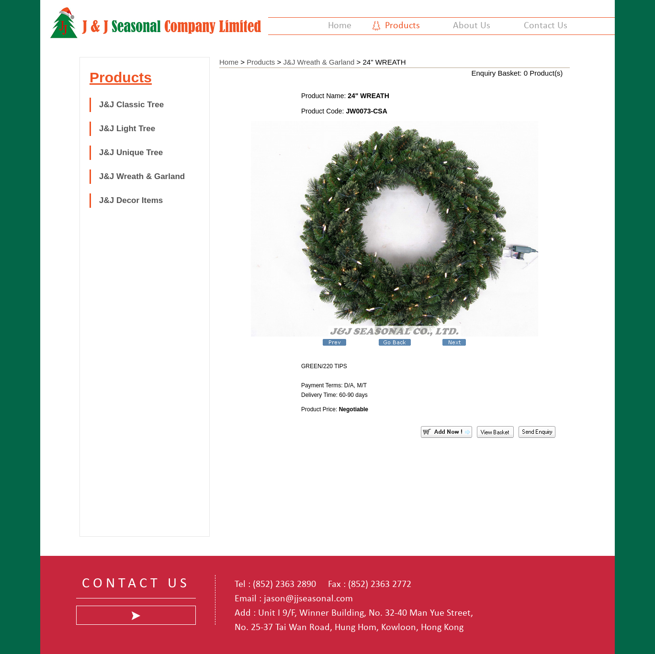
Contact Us (545, 26)
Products (402, 26)
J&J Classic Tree (131, 104)
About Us (471, 26)
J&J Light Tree (127, 128)
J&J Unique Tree (131, 152)
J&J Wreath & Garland (142, 176)
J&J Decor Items (131, 200)
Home (339, 26)
